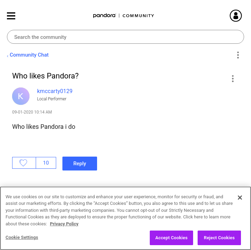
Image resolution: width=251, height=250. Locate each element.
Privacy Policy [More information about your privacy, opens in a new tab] (64, 229)
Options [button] (237, 55)
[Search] (125, 37)
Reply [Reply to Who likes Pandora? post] (79, 163)
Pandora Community (124, 15)
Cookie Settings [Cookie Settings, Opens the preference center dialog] (22, 242)
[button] (232, 78)
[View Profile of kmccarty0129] (54, 91)
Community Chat (29, 55)
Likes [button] (24, 162)
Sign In (244, 15)
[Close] (240, 202)
